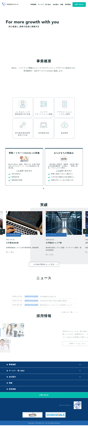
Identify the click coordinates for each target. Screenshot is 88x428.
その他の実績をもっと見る (44, 264)
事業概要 (33, 4)
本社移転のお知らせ (48, 303)
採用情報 (68, 4)
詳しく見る (10, 252)
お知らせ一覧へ (68, 318)
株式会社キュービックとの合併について (56, 311)
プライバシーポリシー (65, 405)
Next (85, 231)
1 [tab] (43, 188)
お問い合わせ (79, 4)
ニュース (31, 302)
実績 (61, 4)
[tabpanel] (24, 166)
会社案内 (56, 4)
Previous (2, 231)
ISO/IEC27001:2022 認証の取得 (53, 307)
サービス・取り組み (44, 4)
